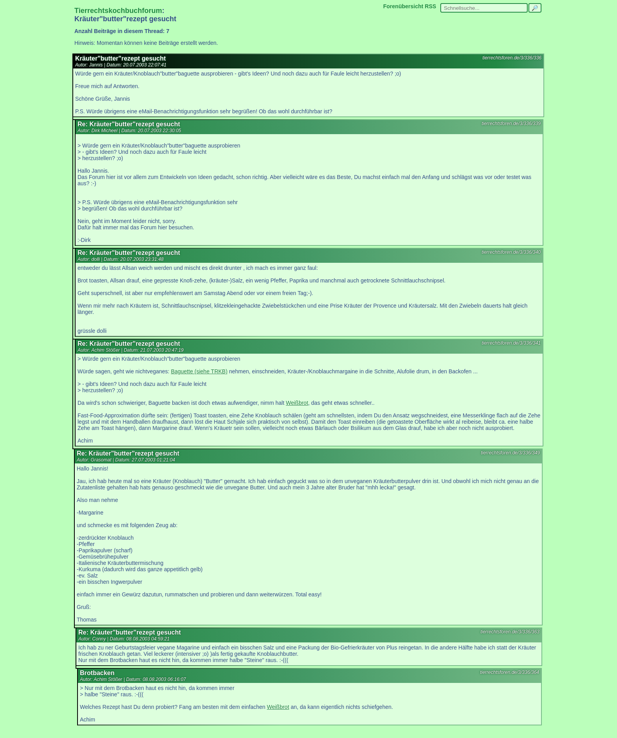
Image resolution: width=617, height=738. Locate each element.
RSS (430, 6)
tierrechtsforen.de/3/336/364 (509, 672)
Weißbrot (297, 403)
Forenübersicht (403, 6)
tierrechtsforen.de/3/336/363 (509, 632)
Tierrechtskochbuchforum (118, 11)
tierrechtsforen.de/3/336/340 (511, 252)
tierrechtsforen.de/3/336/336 (511, 58)
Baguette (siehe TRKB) (199, 371)
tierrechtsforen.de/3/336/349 (510, 453)
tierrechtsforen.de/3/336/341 (511, 343)
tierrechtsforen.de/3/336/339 (511, 123)
